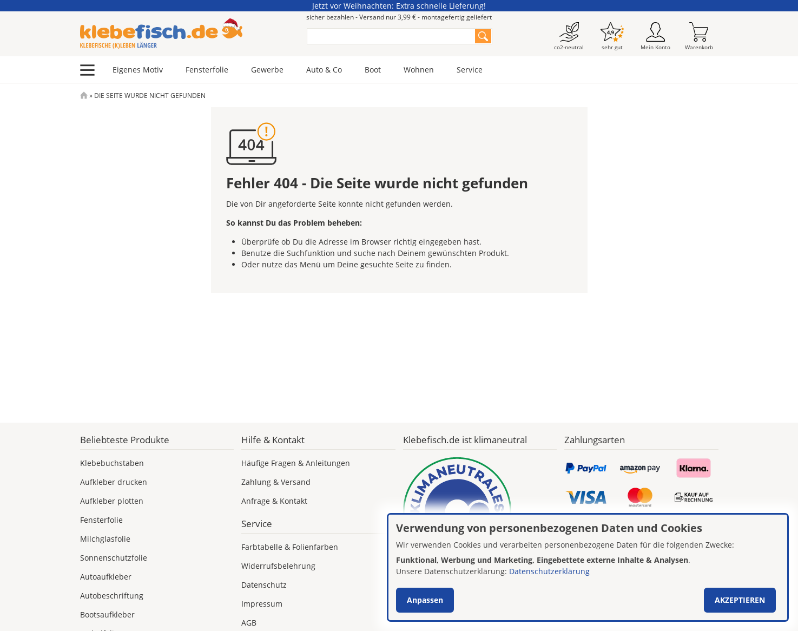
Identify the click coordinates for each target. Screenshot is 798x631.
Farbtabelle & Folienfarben (289, 547)
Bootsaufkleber (107, 614)
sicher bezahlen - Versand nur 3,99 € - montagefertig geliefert (399, 17)
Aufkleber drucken (113, 482)
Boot (373, 69)
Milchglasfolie (105, 539)
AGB (248, 622)
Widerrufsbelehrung (278, 566)
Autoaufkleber (105, 576)
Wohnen (419, 69)
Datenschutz (264, 585)
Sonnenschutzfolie (113, 558)
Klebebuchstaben (112, 463)
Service (470, 69)
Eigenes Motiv (138, 69)
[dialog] (588, 567)
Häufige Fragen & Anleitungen (295, 463)
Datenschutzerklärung (549, 571)
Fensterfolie (207, 69)
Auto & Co (324, 69)
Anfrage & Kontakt (274, 501)
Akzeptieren (740, 600)
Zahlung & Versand (276, 482)
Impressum (261, 604)
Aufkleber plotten (111, 501)
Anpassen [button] (425, 600)
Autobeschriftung (111, 595)
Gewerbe (267, 69)
